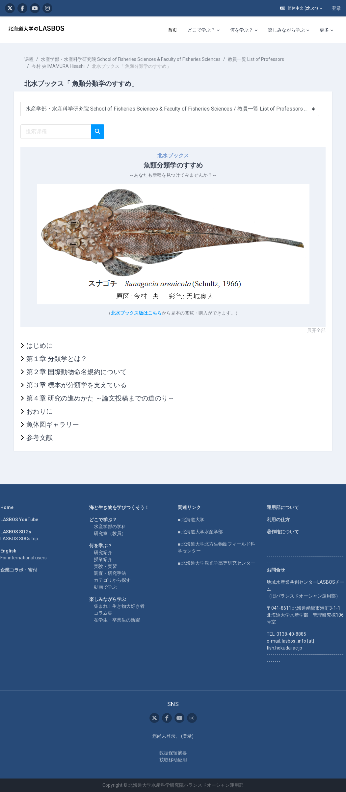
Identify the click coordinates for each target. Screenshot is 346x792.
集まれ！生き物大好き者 (121, 606)
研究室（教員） (112, 533)
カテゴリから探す (114, 580)
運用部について (280, 507)
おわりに (44, 411)
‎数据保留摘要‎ (173, 752)
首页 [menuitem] (172, 30)
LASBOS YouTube (24, 519)
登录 (336, 8)
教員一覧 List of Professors (260, 59)
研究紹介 (105, 552)
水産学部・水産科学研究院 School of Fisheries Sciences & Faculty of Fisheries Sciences (135, 59)
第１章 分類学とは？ (61, 359)
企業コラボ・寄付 (23, 570)
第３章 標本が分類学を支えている (81, 385)
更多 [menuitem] (324, 30)
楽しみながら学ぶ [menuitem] (286, 30)
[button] (301, 8)
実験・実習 (107, 566)
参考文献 (44, 438)
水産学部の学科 (112, 526)
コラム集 (105, 613)
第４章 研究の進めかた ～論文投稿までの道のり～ (105, 398)
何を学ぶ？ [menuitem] (241, 30)
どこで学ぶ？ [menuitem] (201, 30)
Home (11, 507)
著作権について (280, 531)
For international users (28, 557)
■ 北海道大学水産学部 (200, 531)
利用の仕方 (275, 519)
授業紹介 (105, 559)
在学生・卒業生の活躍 (119, 620)
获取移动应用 (173, 759)
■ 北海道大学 (191, 519)
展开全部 (312, 330)
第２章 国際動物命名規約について (81, 372)
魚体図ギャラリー (57, 424)
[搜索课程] (60, 131)
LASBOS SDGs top (24, 538)
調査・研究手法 (112, 573)
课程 (33, 59)
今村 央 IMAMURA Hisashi (62, 66)
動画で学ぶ (107, 587)
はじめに (44, 345)
